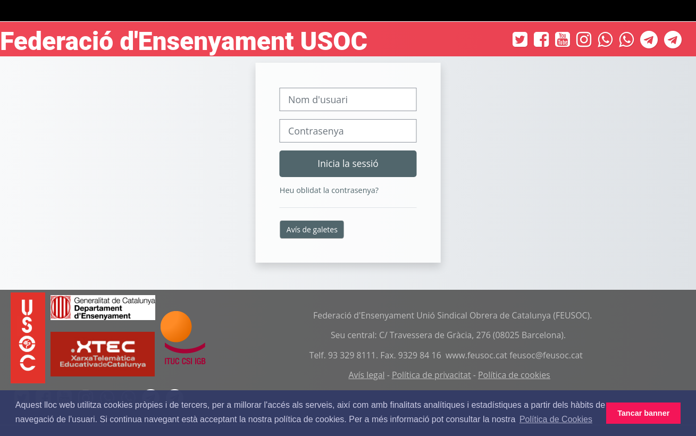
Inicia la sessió (347, 163)
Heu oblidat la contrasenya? (329, 190)
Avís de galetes (312, 229)
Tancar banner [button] (643, 413)
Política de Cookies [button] (555, 419)
